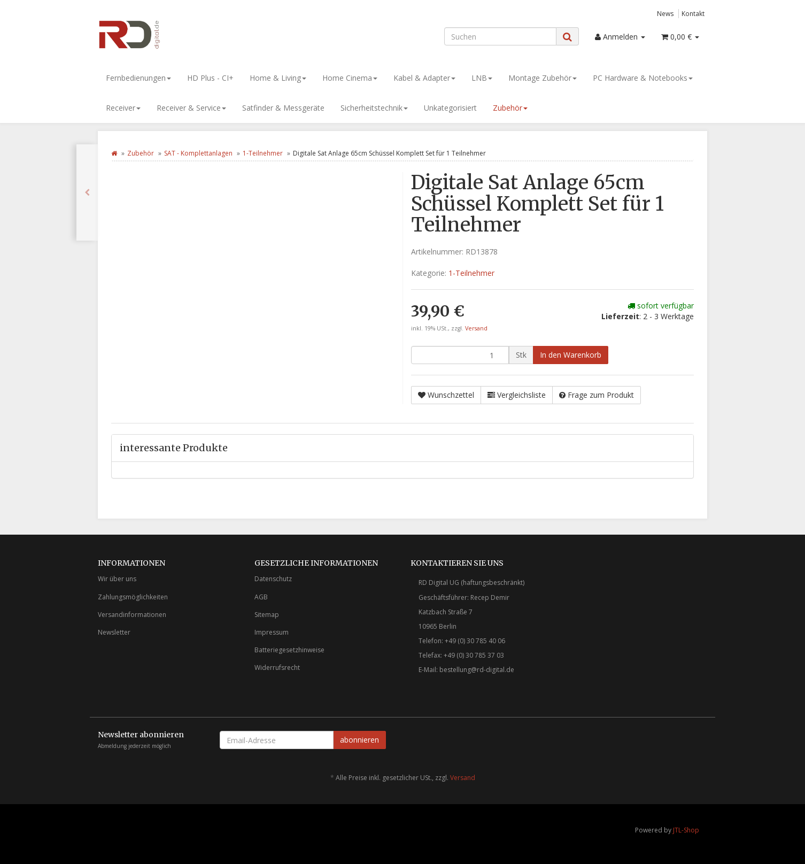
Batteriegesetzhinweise (289, 649)
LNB (481, 78)
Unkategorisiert (450, 108)
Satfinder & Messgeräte (283, 108)
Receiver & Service (191, 108)
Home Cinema (349, 78)
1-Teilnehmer (263, 153)
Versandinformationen (132, 614)
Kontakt (693, 13)
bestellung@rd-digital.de (476, 669)
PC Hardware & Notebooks (643, 78)
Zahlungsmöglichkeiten (133, 596)
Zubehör (510, 108)
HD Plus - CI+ (210, 78)
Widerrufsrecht (277, 667)
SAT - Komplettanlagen (198, 153)
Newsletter (114, 632)
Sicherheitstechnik (374, 108)
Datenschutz (273, 578)
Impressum (271, 632)
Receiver (123, 108)
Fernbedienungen (138, 78)
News (665, 13)
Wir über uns (117, 578)
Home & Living (278, 78)
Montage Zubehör (542, 78)
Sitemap (266, 614)
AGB (261, 596)
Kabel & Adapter (424, 78)
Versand (476, 328)
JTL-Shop (686, 830)
